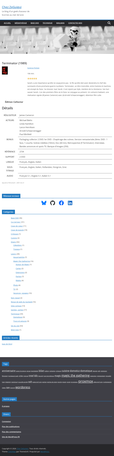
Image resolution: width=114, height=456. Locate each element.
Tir (14, 289)
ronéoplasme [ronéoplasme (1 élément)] (107, 382)
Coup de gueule (17, 230)
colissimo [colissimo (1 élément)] (52, 371)
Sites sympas (16, 306)
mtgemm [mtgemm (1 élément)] (8, 382)
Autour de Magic (22, 264)
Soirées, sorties (17, 310)
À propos (5, 406)
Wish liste (15, 330)
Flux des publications (11, 426)
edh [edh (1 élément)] (99, 371)
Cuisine (14, 238)
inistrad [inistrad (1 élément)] (25, 376)
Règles (18, 280)
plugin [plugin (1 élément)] (64, 382)
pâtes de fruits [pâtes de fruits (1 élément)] (98, 382)
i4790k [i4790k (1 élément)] (21, 376)
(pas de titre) (7, 344)
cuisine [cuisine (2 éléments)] (65, 370)
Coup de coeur (17, 226)
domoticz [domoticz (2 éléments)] (75, 370)
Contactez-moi (75, 23)
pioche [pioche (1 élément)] (60, 382)
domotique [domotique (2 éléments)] (86, 370)
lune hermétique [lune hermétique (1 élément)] (49, 376)
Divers (13, 242)
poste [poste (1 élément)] (68, 382)
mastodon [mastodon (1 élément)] (93, 376)
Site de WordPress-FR (11, 437)
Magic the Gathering (21, 261)
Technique (47, 23)
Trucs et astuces (20, 321)
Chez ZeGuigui (11, 7)
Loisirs (13, 254)
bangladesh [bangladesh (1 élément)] (34, 371)
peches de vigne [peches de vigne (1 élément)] (52, 382)
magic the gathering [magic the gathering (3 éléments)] (75, 375)
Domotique (17, 317)
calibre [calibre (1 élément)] (47, 371)
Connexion (6, 421)
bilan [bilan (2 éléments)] (41, 370)
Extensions (20, 272)
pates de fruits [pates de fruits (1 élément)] (37, 382)
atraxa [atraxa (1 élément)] (29, 371)
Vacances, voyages (20, 293)
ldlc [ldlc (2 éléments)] (36, 375)
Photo (15, 285)
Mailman (60, 23)
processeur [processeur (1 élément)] (74, 382)
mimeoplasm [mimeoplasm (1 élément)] (101, 376)
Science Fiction (33, 68)
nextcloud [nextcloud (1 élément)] (14, 382)
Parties (18, 276)
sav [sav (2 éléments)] (8, 387)
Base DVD (35, 23)
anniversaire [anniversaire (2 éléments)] (9, 370)
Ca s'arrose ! (16, 222)
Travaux (16, 249)
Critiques (14, 234)
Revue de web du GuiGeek (21, 302)
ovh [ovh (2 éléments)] (30, 381)
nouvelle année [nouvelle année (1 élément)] (23, 382)
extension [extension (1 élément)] (104, 371)
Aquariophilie (18, 257)
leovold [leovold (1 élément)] (40, 376)
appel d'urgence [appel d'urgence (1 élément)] (21, 371)
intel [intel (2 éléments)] (31, 375)
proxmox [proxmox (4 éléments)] (85, 381)
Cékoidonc (17, 245)
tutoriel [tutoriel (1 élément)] (12, 388)
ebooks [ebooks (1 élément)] (95, 371)
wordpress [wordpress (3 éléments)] (22, 387)
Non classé (15, 298)
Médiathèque (21, 23)
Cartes (18, 268)
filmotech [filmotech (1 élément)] (5, 376)
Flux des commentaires (11, 432)
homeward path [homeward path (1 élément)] (13, 376)
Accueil (7, 23)
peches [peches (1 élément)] (44, 382)
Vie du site (15, 326)
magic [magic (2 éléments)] (58, 375)
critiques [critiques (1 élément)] (58, 371)
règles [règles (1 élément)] (4, 388)
